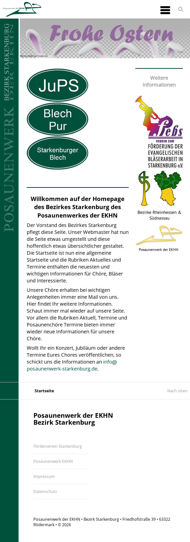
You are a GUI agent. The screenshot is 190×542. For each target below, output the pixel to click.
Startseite (44, 391)
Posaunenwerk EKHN (53, 461)
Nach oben (177, 391)
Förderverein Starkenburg (57, 446)
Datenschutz (45, 491)
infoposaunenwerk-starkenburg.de (72, 365)
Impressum (44, 476)
